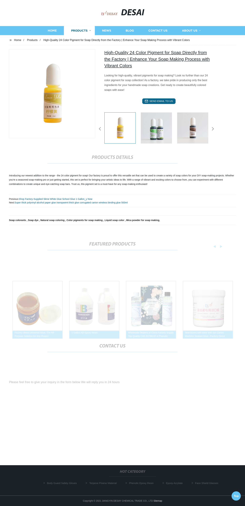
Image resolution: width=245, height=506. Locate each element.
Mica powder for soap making (142, 220)
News (106, 31)
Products (79, 31)
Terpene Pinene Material (104, 483)
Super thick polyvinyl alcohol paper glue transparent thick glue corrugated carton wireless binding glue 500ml (71, 202)
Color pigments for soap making (85, 220)
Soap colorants (18, 220)
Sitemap (158, 500)
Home (52, 31)
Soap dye (33, 220)
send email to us (159, 101)
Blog (130, 31)
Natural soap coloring (52, 220)
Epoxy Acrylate (175, 483)
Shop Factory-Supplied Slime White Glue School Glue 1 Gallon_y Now (55, 199)
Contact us (157, 31)
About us (189, 31)
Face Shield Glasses (207, 483)
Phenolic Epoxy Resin (142, 483)
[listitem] (122, 127)
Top (236, 495)
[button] (100, 129)
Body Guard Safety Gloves (63, 483)
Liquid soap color (115, 220)
